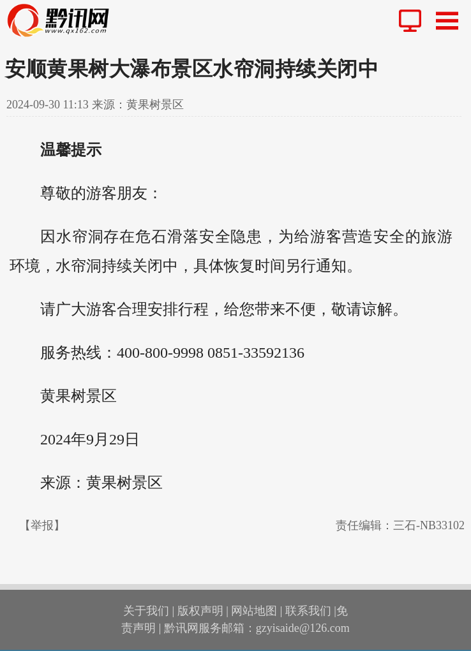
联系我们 (308, 610)
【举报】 (42, 525)
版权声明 (200, 610)
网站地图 (254, 610)
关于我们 (146, 610)
